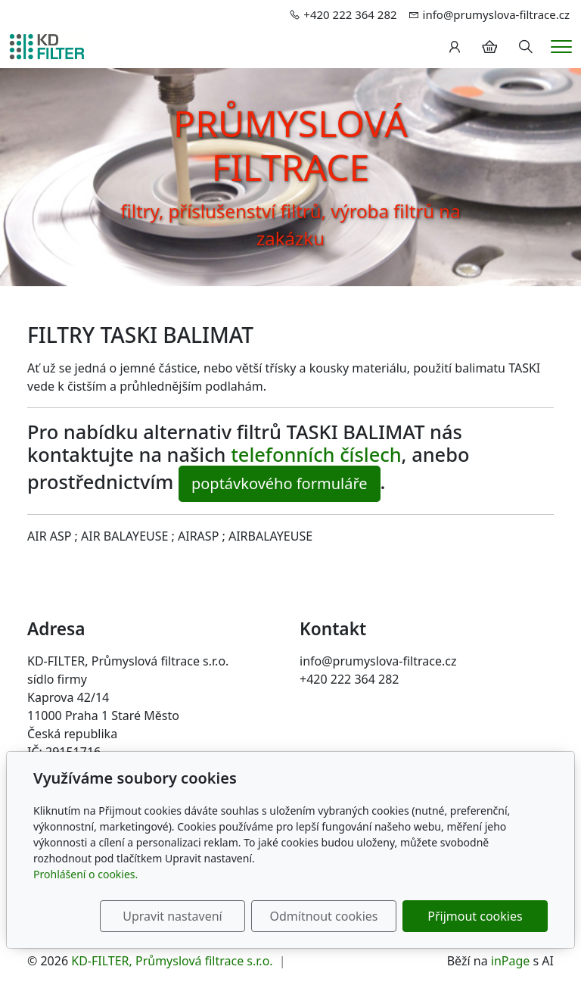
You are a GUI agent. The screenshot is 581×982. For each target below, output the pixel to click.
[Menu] (561, 46)
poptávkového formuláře (279, 483)
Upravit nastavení (172, 916)
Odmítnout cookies (323, 916)
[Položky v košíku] (489, 47)
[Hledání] (526, 47)
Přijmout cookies (474, 916)
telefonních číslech (316, 454)
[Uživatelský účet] (454, 47)
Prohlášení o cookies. (85, 874)
